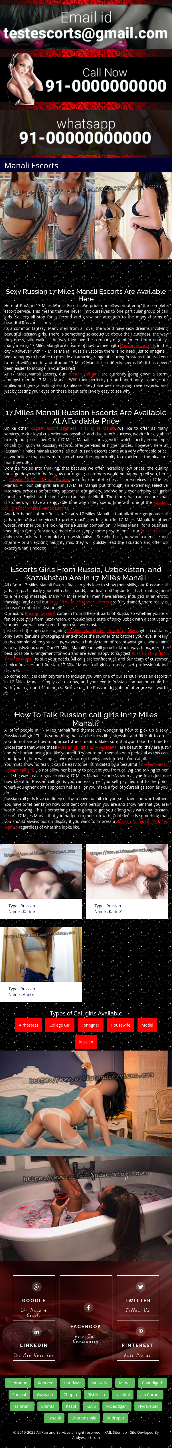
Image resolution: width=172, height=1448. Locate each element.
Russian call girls (83, 374)
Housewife (120, 1025)
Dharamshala (83, 1418)
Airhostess (28, 1025)
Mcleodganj (117, 1406)
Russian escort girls (138, 345)
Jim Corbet (150, 1394)
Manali (125, 1383)
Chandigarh (152, 1383)
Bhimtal (48, 1406)
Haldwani (22, 1406)
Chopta (70, 1394)
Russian (28, 905)
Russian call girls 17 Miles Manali (88, 747)
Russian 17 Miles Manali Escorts (39, 479)
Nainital (123, 1394)
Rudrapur (115, 1418)
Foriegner (91, 1025)
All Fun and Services (53, 1432)
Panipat (19, 1394)
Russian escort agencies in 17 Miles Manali (72, 428)
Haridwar (72, 1383)
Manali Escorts (31, 165)
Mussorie (99, 1383)
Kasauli (54, 1418)
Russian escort (154, 531)
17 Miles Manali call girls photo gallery (102, 630)
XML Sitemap (115, 1432)
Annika (29, 994)
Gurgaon (45, 1394)
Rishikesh (96, 1394)
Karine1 (116, 911)
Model (147, 1025)
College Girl (59, 1025)
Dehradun (18, 1383)
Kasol (71, 1406)
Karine (29, 911)
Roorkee (45, 1383)
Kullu (91, 1406)
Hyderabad (148, 1406)
